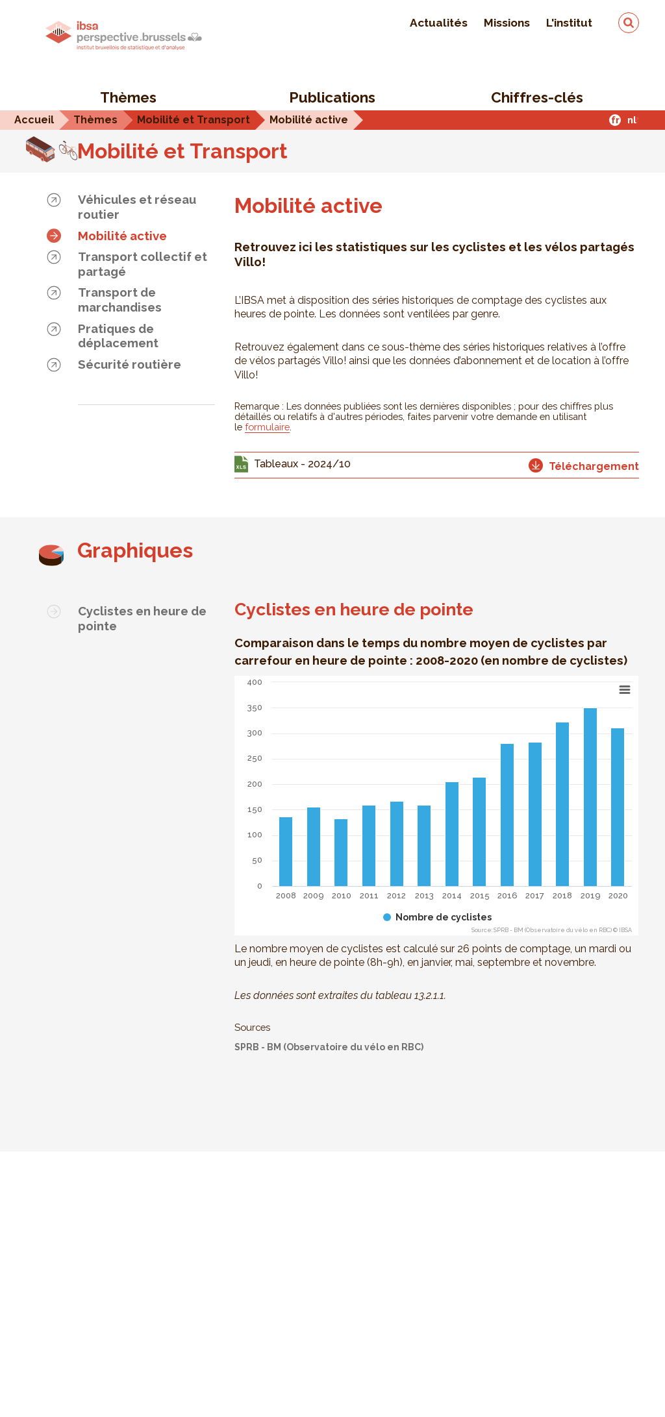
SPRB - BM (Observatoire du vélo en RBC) (328, 1047)
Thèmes (128, 97)
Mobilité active (122, 235)
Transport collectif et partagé (142, 263)
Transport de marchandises (120, 299)
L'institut (569, 22)
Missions (507, 22)
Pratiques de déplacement (118, 336)
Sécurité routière (129, 364)
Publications (332, 97)
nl (631, 119)
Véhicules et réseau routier (137, 206)
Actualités (439, 22)
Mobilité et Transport (182, 151)
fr (615, 119)
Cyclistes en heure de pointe (142, 618)
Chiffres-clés (537, 97)
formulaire (267, 426)
